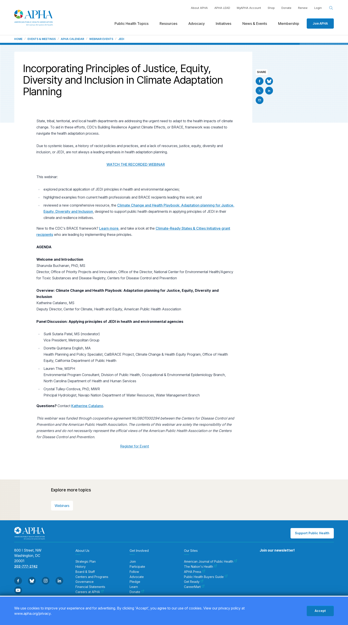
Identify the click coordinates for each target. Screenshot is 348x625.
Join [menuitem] (133, 561)
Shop (271, 8)
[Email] (259, 100)
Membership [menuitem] (288, 23)
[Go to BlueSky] (269, 81)
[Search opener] (331, 8)
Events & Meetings (42, 39)
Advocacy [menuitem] (196, 23)
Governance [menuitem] (84, 582)
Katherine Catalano (87, 406)
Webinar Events (101, 39)
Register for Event (134, 446)
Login (318, 8)
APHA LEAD (222, 8)
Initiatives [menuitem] (223, 23)
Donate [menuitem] (137, 592)
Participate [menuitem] (137, 566)
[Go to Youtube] (18, 590)
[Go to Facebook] (259, 81)
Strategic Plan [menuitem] (85, 561)
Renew (303, 8)
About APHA (199, 8)
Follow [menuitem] (134, 572)
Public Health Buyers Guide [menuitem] (206, 577)
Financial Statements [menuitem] (90, 587)
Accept (320, 611)
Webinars (62, 505)
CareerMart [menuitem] (194, 587)
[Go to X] (259, 91)
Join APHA (320, 23)
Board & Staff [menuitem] (85, 572)
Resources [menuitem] (168, 23)
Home (18, 39)
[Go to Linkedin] (269, 91)
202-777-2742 (26, 566)
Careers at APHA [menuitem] (89, 592)
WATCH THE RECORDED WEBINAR (136, 164)
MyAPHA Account (249, 8)
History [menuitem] (80, 566)
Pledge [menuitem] (135, 582)
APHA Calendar (72, 39)
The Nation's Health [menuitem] (200, 566)
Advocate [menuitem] (137, 577)
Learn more (109, 228)
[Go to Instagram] (45, 581)
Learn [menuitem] (134, 587)
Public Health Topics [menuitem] (131, 23)
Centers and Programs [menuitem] (91, 577)
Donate (286, 8)
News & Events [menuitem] (254, 23)
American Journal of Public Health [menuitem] (210, 561)
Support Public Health (312, 533)
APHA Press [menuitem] (194, 572)
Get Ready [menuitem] (194, 582)
